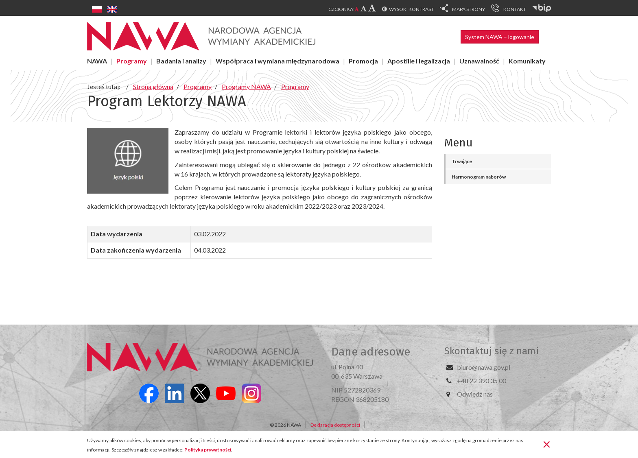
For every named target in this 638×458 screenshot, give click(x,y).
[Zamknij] (546, 443)
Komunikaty (527, 61)
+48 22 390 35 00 (481, 380)
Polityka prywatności (207, 450)
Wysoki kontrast (411, 9)
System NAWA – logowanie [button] (499, 36)
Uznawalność (479, 61)
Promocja (363, 61)
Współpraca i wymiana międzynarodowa (277, 61)
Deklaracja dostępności (335, 425)
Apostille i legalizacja (418, 61)
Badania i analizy (181, 61)
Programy (131, 61)
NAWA (97, 61)
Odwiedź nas (475, 394)
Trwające (462, 161)
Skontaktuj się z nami (491, 351)
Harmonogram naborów (479, 177)
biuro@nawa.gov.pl (483, 367)
